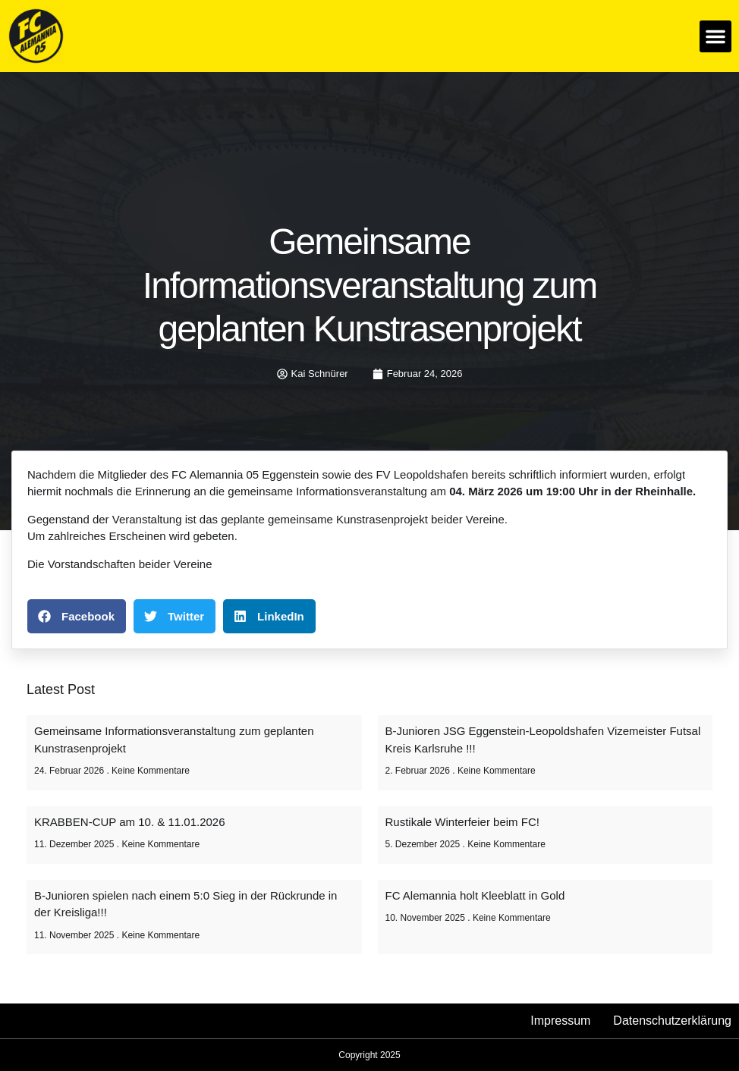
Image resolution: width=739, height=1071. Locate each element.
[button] (715, 36)
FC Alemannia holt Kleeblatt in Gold (475, 895)
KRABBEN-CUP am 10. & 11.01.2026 (129, 821)
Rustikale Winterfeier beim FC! (462, 821)
